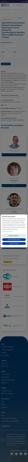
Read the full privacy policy (7, 231)
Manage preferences (14, 235)
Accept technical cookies (14, 239)
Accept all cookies (14, 243)
